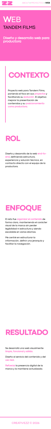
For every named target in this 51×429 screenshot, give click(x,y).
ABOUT (25, 3)
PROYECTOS (37, 3)
